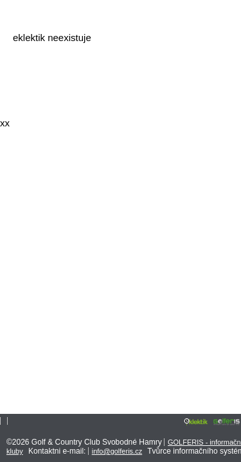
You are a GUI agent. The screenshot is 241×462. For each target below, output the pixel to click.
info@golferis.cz (117, 451)
